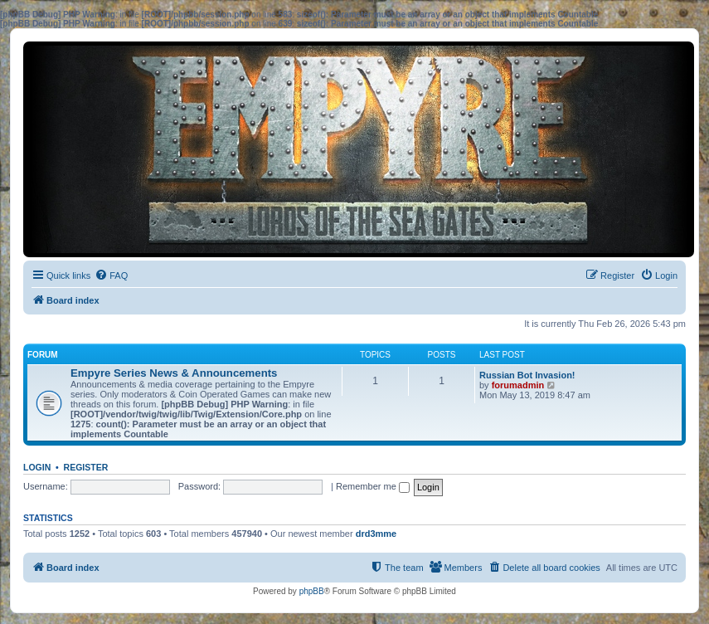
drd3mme (376, 534)
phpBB (311, 591)
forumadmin (518, 385)
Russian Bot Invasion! (527, 375)
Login (37, 467)
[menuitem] (111, 275)
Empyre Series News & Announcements (173, 373)
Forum (42, 354)
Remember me (373, 486)
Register (86, 467)
